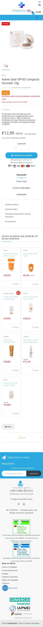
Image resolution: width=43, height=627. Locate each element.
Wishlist (7, 110)
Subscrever (34, 473)
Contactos (5, 583)
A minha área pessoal (9, 570)
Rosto (4, 75)
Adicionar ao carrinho (23, 155)
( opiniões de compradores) (21, 88)
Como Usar (21, 181)
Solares (6, 336)
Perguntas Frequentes (10, 577)
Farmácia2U (12, 623)
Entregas (5, 574)
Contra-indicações (21, 188)
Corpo (25, 293)
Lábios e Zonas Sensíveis (9, 294)
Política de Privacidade (10, 580)
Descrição (21, 175)
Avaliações (22, 194)
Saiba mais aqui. (27, 160)
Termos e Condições (9, 567)
